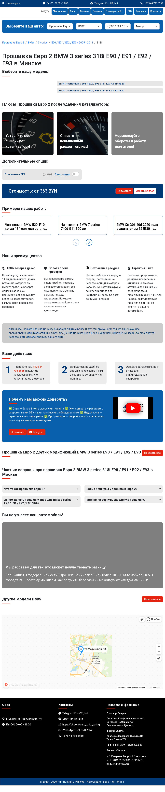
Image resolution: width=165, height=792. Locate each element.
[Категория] (60, 26)
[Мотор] (147, 26)
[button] (89, 248)
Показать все (152, 459)
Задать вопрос (145, 197)
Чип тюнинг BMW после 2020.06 (124, 751)
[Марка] (89, 26)
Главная (92, 11)
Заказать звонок (116, 756)
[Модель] (118, 26)
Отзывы (77, 11)
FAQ (126, 11)
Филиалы (139, 11)
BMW (31, 42)
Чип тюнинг (50, 11)
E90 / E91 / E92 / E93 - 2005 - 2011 (72, 42)
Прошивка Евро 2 (13, 42)
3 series (43, 42)
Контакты (155, 11)
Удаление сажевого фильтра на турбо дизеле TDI (125, 744)
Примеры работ (111, 11)
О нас (64, 11)
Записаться (124, 197)
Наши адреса (13, 3)
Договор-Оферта (116, 720)
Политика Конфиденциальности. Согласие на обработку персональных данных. (125, 728)
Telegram (36, 438)
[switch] (75, 181)
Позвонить (17, 438)
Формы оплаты (115, 737)
